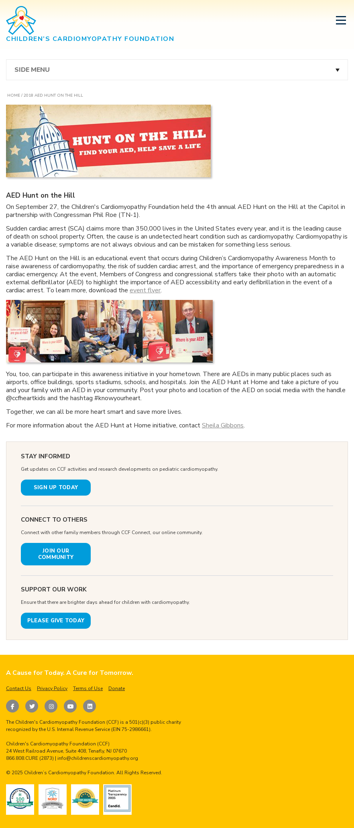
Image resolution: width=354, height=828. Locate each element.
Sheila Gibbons (223, 425)
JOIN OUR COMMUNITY (55, 554)
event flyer (145, 290)
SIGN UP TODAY (56, 487)
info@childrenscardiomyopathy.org (97, 758)
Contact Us (18, 688)
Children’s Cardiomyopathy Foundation (69, 772)
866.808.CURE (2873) (30, 758)
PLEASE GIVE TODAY (55, 620)
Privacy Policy (52, 688)
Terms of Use (88, 688)
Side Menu (32, 69)
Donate (116, 688)
